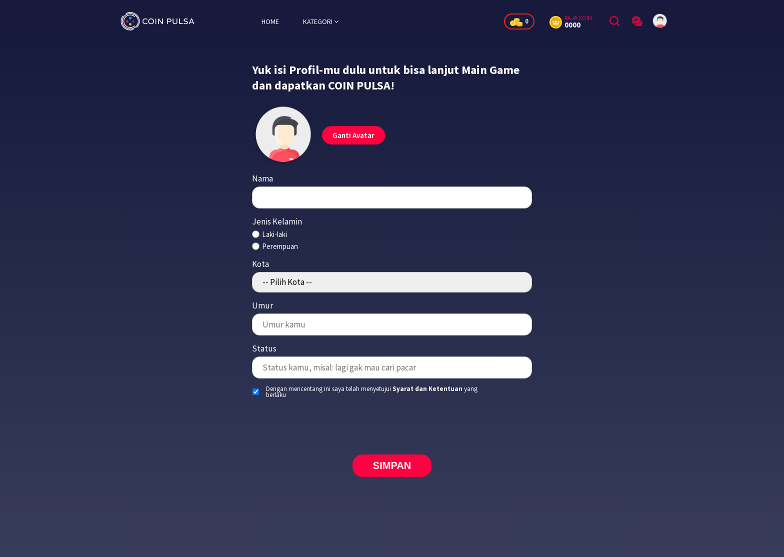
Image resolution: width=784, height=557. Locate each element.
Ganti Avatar (353, 135)
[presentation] (392, 425)
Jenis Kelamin (277, 221)
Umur (262, 305)
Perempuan (280, 246)
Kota (260, 264)
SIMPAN (392, 465)
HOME (270, 21)
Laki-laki (274, 234)
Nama (262, 178)
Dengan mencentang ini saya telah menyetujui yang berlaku (372, 392)
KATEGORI (320, 21)
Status (264, 348)
